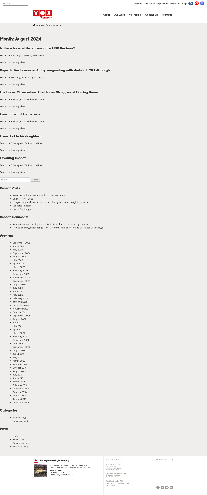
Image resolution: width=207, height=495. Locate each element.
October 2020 (20, 343)
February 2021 (20, 336)
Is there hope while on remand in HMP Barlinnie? (37, 48)
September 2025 (21, 242)
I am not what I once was (20, 114)
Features (167, 14)
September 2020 (21, 347)
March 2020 (19, 360)
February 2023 (20, 270)
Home (34, 25)
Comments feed (21, 443)
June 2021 (18, 322)
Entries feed (19, 439)
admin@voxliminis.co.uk (118, 474)
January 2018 (19, 399)
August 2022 (19, 284)
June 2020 (18, 353)
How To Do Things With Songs (87, 227)
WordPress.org (20, 446)
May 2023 (18, 260)
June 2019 (18, 378)
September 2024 (21, 253)
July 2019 (17, 374)
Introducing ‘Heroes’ (77, 224)
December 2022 (21, 274)
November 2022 (21, 277)
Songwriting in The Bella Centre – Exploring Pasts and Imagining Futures (51, 202)
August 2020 (20, 350)
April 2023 (18, 263)
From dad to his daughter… (21, 136)
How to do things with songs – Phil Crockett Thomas (40, 227)
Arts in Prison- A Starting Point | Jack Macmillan (38, 224)
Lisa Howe (38, 55)
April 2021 (18, 329)
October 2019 (20, 367)
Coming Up (151, 14)
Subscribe (174, 3)
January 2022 (20, 301)
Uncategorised (18, 62)
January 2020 (20, 364)
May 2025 (18, 249)
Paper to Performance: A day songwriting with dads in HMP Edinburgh (55, 70)
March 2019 (19, 381)
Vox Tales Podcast (22, 205)
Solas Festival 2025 (23, 198)
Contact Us (149, 3)
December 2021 (21, 305)
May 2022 (18, 294)
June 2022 (18, 291)
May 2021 (17, 326)
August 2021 (19, 319)
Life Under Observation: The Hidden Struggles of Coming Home (49, 92)
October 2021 (20, 312)
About (106, 14)
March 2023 (19, 267)
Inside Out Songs (22, 209)
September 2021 (21, 315)
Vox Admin (39, 77)
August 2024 (19, 256)
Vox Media (135, 14)
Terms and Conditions (164, 459)
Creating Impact (13, 158)
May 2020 (18, 357)
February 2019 (20, 385)
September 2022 (21, 281)
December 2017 (21, 402)
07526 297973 (114, 476)
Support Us (162, 3)
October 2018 (20, 392)
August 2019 (19, 371)
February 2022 (20, 298)
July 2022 (18, 287)
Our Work (119, 14)
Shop (184, 3)
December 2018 (21, 388)
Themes (138, 3)
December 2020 (21, 340)
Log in (16, 436)
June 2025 (18, 246)
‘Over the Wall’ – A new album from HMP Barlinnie (39, 195)
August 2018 (19, 395)
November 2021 (21, 308)
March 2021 (19, 333)
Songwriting (19, 417)
